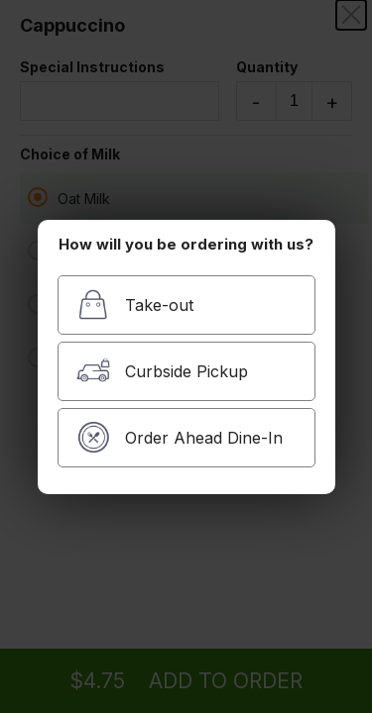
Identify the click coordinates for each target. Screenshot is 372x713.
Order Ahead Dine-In (179, 437)
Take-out (134, 304)
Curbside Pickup (162, 371)
